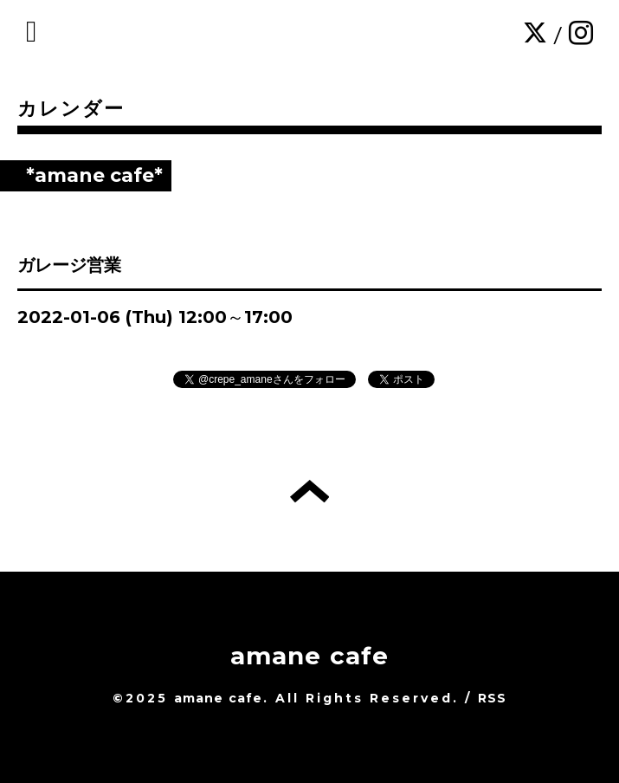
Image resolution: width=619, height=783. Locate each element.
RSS (492, 698)
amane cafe (310, 655)
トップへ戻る (309, 491)
